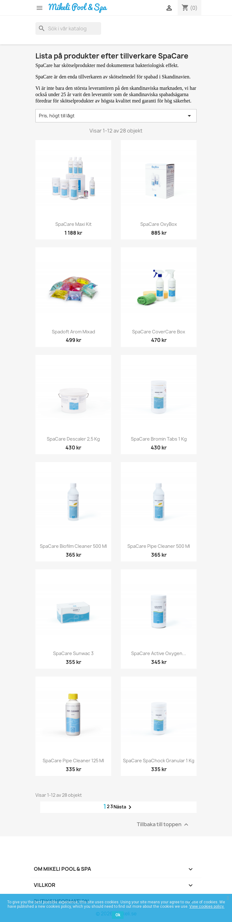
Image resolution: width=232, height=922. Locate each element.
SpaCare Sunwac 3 (73, 653)
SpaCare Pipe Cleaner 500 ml (158, 546)
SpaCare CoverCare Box (158, 332)
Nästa (123, 807)
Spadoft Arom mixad (73, 332)
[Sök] (68, 28)
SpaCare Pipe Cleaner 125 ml (73, 761)
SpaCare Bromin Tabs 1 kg (159, 439)
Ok (117, 915)
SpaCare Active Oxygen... (158, 653)
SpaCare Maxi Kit (73, 224)
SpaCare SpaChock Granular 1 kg (158, 761)
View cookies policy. (206, 906)
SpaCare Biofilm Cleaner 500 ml (73, 546)
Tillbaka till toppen (163, 825)
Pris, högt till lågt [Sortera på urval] (116, 116)
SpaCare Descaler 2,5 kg (73, 439)
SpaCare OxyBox (158, 224)
